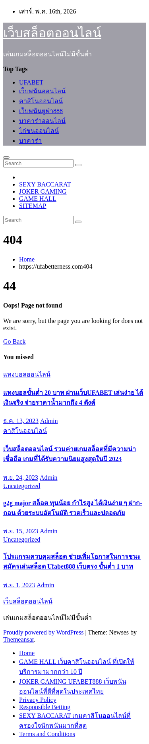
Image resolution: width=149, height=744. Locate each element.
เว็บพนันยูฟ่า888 (41, 111)
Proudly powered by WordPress (44, 632)
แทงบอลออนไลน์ (26, 374)
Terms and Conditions (47, 734)
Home (27, 259)
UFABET (31, 82)
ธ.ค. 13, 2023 (21, 420)
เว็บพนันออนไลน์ (42, 91)
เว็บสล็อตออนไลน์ (52, 33)
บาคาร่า (30, 140)
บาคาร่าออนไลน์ (42, 120)
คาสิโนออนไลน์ (41, 101)
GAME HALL (37, 198)
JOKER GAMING (43, 191)
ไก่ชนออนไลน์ (39, 130)
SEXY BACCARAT (45, 184)
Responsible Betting (44, 707)
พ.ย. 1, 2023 (19, 585)
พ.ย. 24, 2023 (20, 477)
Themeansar (18, 639)
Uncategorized (21, 486)
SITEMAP (32, 205)
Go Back (14, 341)
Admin (49, 420)
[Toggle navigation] (6, 157)
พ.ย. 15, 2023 (20, 531)
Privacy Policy (37, 699)
